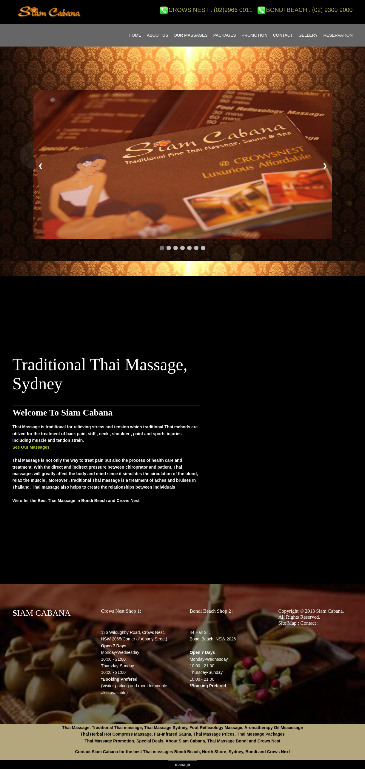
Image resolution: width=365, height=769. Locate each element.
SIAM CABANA (42, 612)
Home (135, 35)
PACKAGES (224, 35)
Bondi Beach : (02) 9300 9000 (304, 10)
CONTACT (283, 35)
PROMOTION (254, 35)
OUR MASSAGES (191, 35)
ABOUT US (157, 35)
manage (182, 764)
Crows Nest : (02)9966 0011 (205, 10)
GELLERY (308, 35)
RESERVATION (337, 35)
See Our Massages (31, 447)
